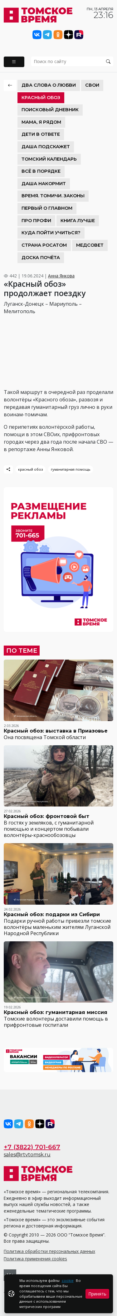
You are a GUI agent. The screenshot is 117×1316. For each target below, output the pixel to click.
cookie (68, 1280)
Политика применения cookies (35, 1259)
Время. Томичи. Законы (53, 196)
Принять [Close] (97, 1294)
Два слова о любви (49, 85)
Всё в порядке (41, 171)
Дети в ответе (41, 134)
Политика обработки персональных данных (49, 1251)
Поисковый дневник (50, 109)
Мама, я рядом (41, 122)
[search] (72, 61)
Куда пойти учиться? (51, 232)
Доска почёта (41, 257)
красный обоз (30, 469)
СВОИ (92, 85)
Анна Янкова (61, 276)
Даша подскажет (46, 146)
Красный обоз (41, 97)
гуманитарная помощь (70, 469)
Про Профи (36, 220)
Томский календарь (49, 159)
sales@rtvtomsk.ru (27, 1155)
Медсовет (90, 245)
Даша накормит (44, 183)
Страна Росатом (44, 245)
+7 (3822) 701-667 (32, 1147)
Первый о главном (47, 208)
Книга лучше (78, 220)
